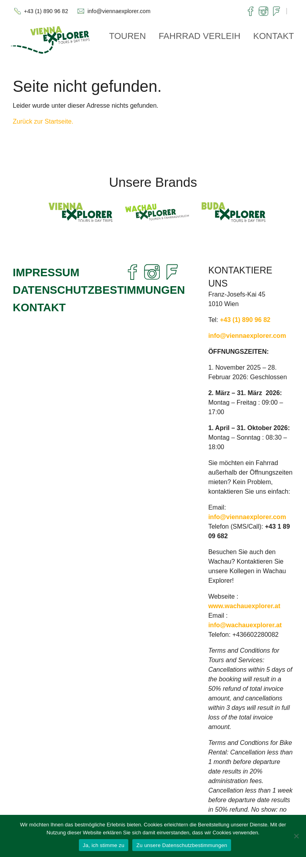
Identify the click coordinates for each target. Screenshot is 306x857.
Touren (127, 36)
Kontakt (273, 36)
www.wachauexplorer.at (244, 606)
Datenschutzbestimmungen (99, 290)
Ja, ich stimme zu (104, 845)
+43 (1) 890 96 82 (46, 11)
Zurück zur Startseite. (43, 121)
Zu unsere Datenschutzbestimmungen (181, 845)
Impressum (46, 272)
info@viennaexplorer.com (118, 11)
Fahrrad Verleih (199, 36)
